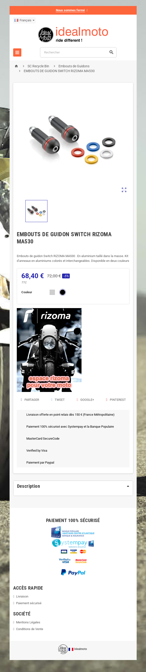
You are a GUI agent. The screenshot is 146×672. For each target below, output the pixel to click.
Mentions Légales (28, 622)
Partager (29, 400)
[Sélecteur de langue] (24, 20)
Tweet (58, 400)
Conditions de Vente (29, 629)
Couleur (26, 292)
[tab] (73, 486)
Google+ (85, 400)
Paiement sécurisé (28, 603)
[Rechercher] (78, 52)
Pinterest (115, 400)
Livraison (22, 596)
